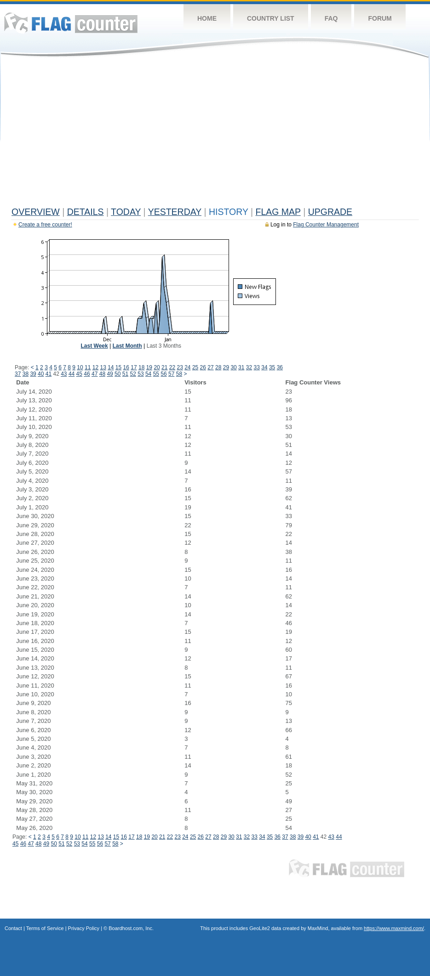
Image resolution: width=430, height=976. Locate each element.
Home (207, 18)
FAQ (331, 18)
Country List (270, 18)
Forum (379, 18)
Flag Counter (71, 22)
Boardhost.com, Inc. (131, 928)
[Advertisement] (215, 134)
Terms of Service (45, 928)
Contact (13, 928)
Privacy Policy (83, 928)
